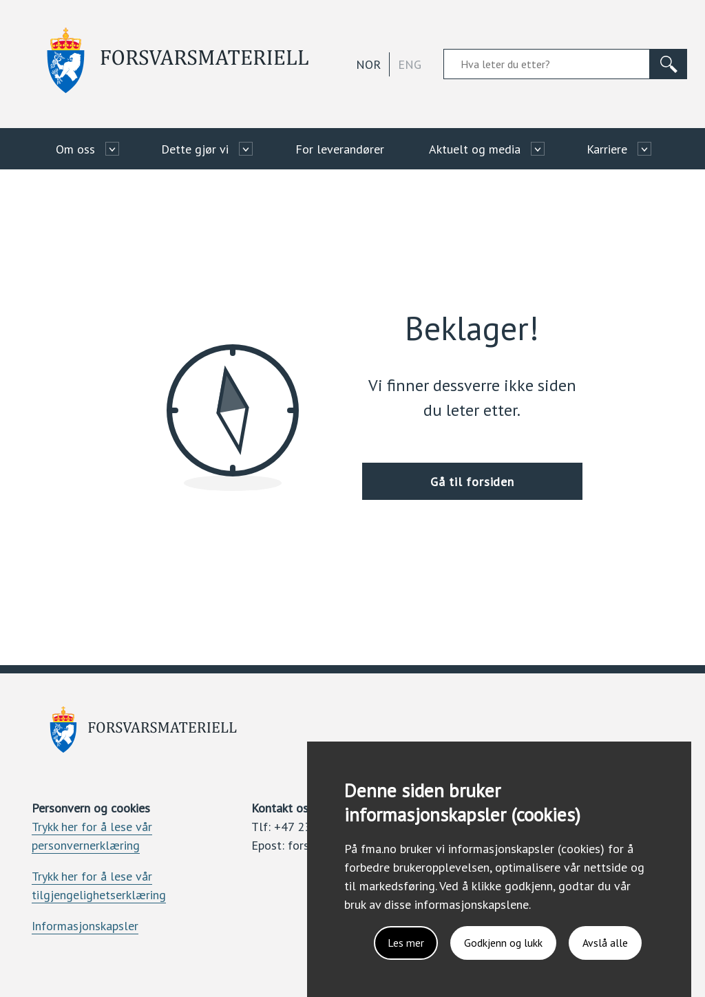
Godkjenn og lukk (503, 942)
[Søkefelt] (546, 64)
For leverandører (339, 149)
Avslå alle (605, 942)
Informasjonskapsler (85, 926)
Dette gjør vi (195, 149)
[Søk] (668, 64)
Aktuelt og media (474, 149)
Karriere (607, 149)
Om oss (75, 149)
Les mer (406, 942)
